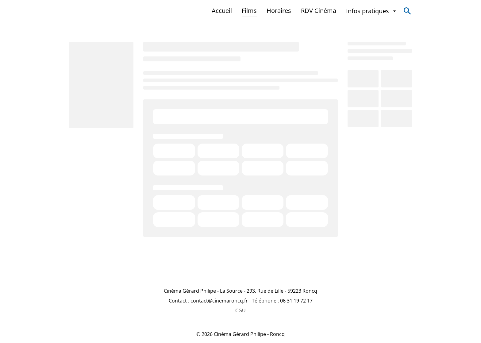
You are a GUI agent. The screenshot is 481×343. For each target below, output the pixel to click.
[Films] (249, 11)
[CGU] (240, 310)
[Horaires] (279, 11)
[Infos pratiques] (372, 11)
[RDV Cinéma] (318, 11)
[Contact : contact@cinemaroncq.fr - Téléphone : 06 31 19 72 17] (241, 301)
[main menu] (305, 11)
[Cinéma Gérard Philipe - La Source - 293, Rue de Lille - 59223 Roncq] (240, 291)
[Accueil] (222, 11)
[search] (407, 11)
